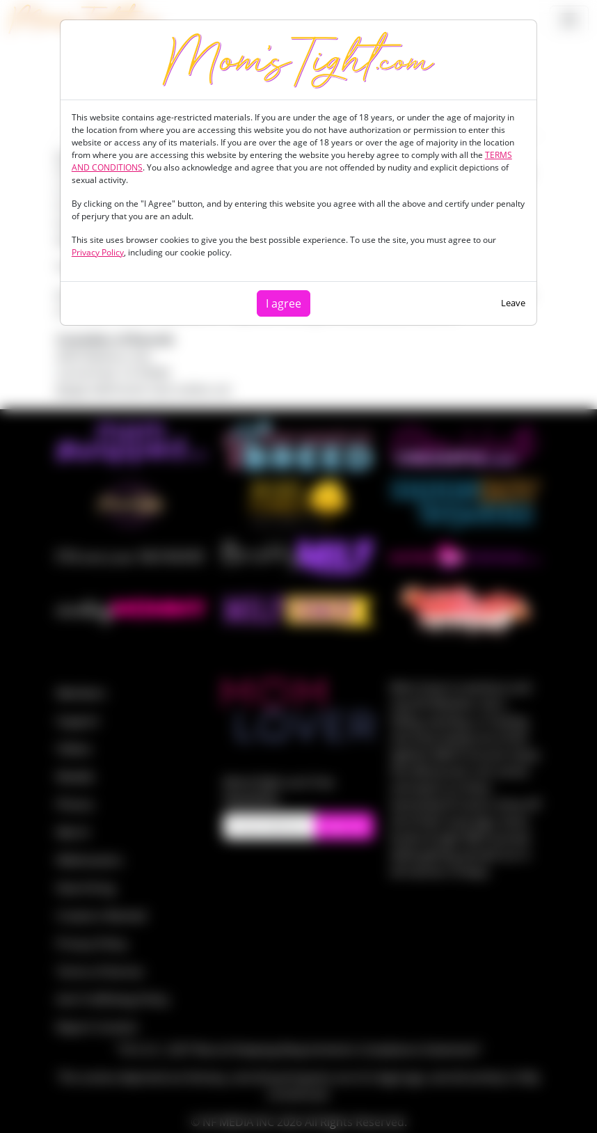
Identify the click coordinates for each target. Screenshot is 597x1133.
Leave (513, 302)
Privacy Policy (98, 252)
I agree (283, 303)
